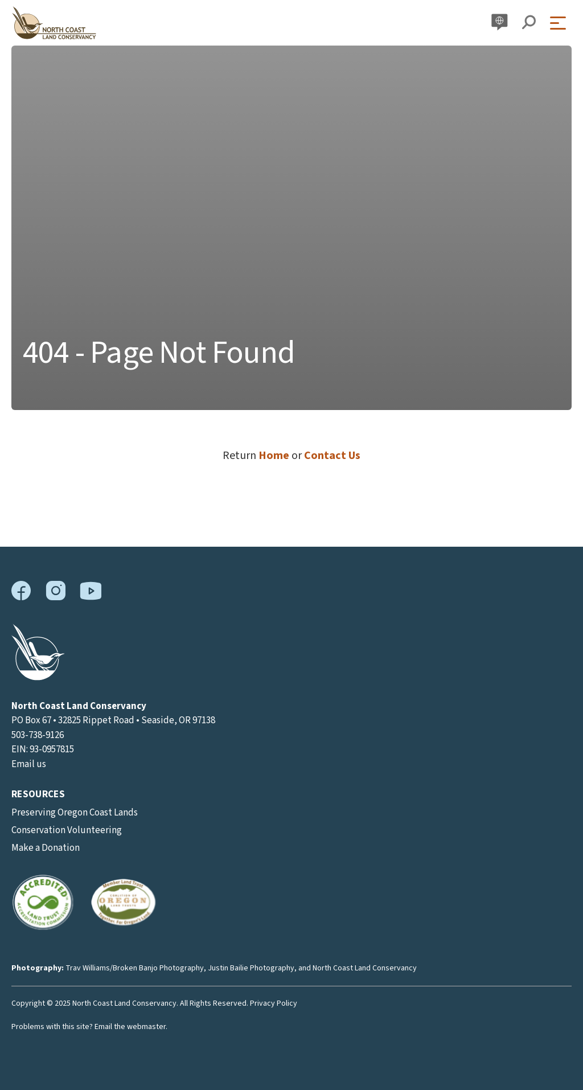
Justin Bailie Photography (251, 968)
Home (273, 456)
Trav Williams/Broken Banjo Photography (134, 968)
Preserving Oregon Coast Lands (74, 812)
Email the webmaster (130, 1026)
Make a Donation (45, 848)
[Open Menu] (561, 23)
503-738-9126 (37, 735)
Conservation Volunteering (66, 830)
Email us (28, 764)
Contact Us (332, 456)
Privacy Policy (273, 1003)
